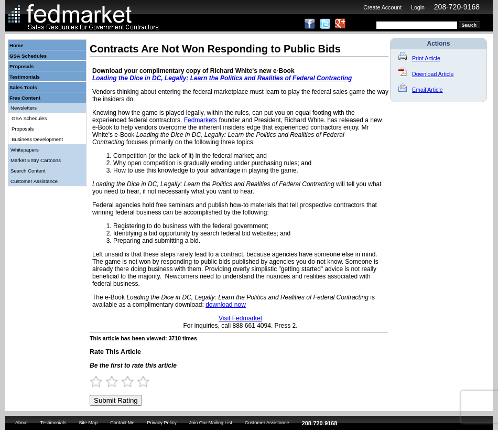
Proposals (21, 66)
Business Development (37, 139)
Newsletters (23, 108)
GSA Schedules (28, 56)
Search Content (28, 171)
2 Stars (116, 381)
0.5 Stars (93, 381)
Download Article (425, 74)
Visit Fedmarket (240, 318)
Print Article (419, 58)
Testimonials (24, 77)
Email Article (420, 90)
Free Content (24, 98)
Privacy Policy (161, 422)
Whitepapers (24, 150)
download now (225, 304)
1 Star (100, 381)
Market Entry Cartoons (35, 160)
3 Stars (132, 381)
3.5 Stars (140, 381)
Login (418, 7)
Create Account (382, 7)
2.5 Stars (124, 381)
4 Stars (148, 381)
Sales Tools (23, 87)
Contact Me (122, 422)
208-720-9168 (457, 7)
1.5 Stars (108, 381)
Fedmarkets (200, 120)
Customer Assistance (34, 181)
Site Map (88, 422)
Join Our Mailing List (210, 422)
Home (16, 45)
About (21, 422)
